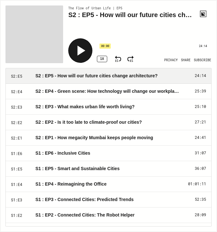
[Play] (80, 50)
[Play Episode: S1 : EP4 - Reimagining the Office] (108, 184)
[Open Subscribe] (202, 60)
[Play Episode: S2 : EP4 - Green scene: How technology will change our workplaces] (108, 91)
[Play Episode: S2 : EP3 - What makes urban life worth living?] (108, 107)
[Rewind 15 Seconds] (118, 59)
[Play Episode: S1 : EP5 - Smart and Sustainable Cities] (108, 169)
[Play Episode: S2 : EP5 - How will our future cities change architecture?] (108, 76)
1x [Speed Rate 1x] (102, 59)
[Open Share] (186, 60)
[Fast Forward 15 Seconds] (130, 59)
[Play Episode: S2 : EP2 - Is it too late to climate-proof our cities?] (108, 122)
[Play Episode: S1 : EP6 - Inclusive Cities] (108, 153)
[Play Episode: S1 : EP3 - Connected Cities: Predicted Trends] (108, 200)
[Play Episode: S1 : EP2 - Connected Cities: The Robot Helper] (108, 215)
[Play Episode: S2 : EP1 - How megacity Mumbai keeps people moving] (108, 138)
